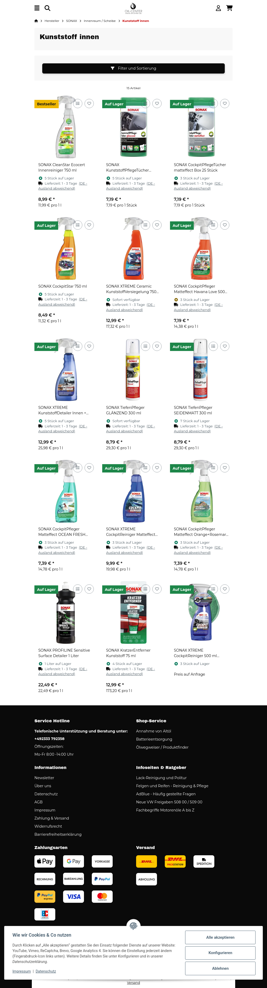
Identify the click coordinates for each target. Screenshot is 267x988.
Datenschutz (46, 971)
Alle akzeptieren (220, 937)
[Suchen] (47, 8)
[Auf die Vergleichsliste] (77, 103)
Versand (133, 983)
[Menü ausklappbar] (36, 8)
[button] (218, 8)
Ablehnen (220, 968)
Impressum (22, 971)
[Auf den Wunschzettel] (89, 103)
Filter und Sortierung (133, 68)
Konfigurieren (220, 952)
